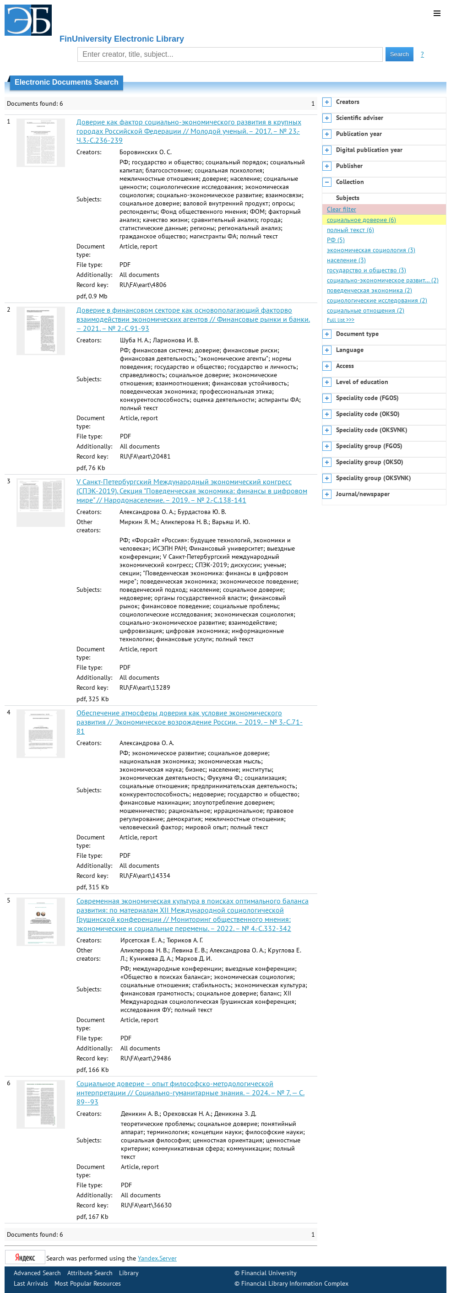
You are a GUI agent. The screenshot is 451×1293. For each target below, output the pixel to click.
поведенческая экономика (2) (369, 290)
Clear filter (341, 209)
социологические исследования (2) (377, 300)
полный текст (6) (350, 230)
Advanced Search (37, 1273)
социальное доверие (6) (361, 220)
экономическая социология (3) (371, 250)
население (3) (346, 260)
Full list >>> (340, 319)
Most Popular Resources (87, 1283)
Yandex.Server (157, 1258)
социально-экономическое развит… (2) (383, 280)
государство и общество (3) (366, 270)
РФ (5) (336, 240)
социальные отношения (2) (365, 310)
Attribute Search (90, 1273)
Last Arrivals (31, 1283)
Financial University (269, 1273)
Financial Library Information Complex (294, 1283)
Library (129, 1273)
